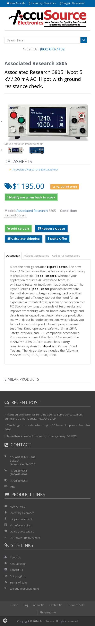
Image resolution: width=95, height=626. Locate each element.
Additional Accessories (66, 255)
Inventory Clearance (42, 3)
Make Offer (57, 238)
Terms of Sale (18, 582)
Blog (25, 605)
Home (14, 605)
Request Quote (51, 228)
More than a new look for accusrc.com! (31, 436)
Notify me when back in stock (31, 197)
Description (13, 255)
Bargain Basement (72, 3)
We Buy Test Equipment (24, 588)
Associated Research (32, 210)
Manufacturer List (21, 525)
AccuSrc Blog (17, 564)
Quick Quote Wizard (22, 531)
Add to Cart (18, 228)
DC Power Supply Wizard (25, 538)
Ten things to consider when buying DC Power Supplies (41, 425)
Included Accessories (36, 255)
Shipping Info (18, 576)
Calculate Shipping (23, 238)
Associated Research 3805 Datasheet (36, 169)
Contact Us (16, 570)
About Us (15, 557)
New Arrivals (16, 3)
